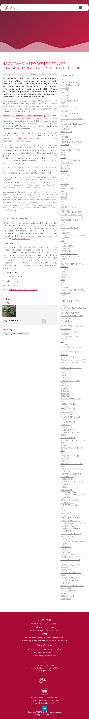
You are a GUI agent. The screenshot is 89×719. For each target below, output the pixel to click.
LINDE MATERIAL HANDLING (71, 448)
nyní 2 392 (25, 141)
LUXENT (63, 199)
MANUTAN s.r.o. (67, 458)
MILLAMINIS (65, 461)
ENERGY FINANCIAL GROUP (71, 142)
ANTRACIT (64, 310)
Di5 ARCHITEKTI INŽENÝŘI (70, 357)
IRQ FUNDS (64, 183)
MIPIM (62, 466)
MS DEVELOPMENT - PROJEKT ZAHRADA (72, 483)
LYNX (62, 202)
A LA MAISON (65, 305)
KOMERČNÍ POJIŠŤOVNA (69, 432)
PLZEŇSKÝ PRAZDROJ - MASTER (72, 523)
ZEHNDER (64, 287)
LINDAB (63, 445)
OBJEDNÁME (65, 497)
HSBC (62, 401)
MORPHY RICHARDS (68, 479)
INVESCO (64, 178)
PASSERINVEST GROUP (69, 228)
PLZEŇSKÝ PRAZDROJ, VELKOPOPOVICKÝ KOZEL (70, 527)
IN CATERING (65, 176)
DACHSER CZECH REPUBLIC (71, 352)
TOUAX (63, 593)
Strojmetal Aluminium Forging (70, 566)
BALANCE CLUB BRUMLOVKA (71, 316)
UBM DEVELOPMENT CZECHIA (72, 264)
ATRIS (62, 93)
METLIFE (63, 204)
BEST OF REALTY (66, 321)
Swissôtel (64, 259)
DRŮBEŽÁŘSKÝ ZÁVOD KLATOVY (73, 360)
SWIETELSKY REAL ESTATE (70, 256)
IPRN (62, 181)
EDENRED (64, 365)
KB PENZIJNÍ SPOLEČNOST (70, 417)
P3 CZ (62, 508)
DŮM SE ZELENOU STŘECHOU (72, 362)
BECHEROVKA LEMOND (69, 318)
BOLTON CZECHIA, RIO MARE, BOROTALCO (72, 327)
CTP (61, 341)
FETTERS (63, 147)
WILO (62, 279)
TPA (61, 261)
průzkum (54, 145)
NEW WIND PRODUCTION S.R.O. (72, 217)
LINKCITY (63, 191)
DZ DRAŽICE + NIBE (68, 134)
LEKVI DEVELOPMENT (68, 189)
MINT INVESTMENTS (68, 207)
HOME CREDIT (66, 165)
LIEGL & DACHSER (67, 437)
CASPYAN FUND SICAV (69, 100)
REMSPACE (64, 248)
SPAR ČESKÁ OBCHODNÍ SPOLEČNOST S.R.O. (70, 560)
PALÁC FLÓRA (65, 513)
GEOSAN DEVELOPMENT (70, 160)
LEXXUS (63, 435)
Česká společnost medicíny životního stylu (72, 125)
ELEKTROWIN (65, 139)
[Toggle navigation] (80, 7)
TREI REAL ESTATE (67, 596)
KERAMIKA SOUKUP (68, 422)
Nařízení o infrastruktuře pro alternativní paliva (26, 116)
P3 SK (62, 510)
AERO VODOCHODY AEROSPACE (73, 308)
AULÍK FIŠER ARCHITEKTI (69, 313)
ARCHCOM (64, 90)
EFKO (62, 373)
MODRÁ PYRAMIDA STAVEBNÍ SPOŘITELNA (71, 470)
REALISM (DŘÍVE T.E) (68, 246)
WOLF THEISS (65, 598)
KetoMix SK (65, 427)
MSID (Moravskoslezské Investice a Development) (71, 213)
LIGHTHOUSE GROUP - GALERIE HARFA (72, 441)
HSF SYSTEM (65, 168)
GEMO (63, 157)
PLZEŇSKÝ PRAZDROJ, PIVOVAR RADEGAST (72, 236)
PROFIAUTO (65, 539)
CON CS (63, 339)
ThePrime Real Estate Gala (72, 585)
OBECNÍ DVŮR (66, 489)
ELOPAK (63, 375)
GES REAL (64, 388)
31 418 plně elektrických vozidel (31, 138)
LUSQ (62, 450)
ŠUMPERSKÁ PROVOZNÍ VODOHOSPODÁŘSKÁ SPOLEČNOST (69, 580)
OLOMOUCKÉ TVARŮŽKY (70, 220)
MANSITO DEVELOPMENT (70, 456)
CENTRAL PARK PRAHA (69, 336)
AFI (61, 80)
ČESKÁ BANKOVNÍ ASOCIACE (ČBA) (71, 120)
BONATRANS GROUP (68, 331)
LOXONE (63, 196)
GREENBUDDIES (66, 163)
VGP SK (63, 277)
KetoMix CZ (65, 425)
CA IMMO (64, 98)
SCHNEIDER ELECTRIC (69, 253)
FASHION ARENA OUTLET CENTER (70, 381)
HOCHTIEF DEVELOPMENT (70, 399)
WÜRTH (63, 282)
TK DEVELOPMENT (67, 591)
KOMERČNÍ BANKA (67, 430)
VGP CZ (63, 272)
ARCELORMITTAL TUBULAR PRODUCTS (70, 86)
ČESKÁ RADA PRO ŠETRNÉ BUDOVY (70, 348)
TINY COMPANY (66, 588)
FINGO (63, 152)
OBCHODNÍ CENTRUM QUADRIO (73, 495)
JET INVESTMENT (66, 412)
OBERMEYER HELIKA (68, 492)
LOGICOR (64, 194)
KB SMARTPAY (65, 419)
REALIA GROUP (66, 243)
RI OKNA (63, 549)
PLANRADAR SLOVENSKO (70, 521)
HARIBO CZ (64, 391)
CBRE (62, 103)
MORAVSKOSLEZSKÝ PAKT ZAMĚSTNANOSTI (70, 475)
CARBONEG (65, 334)
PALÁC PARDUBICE (67, 515)
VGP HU (63, 274)
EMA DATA (64, 378)
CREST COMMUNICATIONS (70, 113)
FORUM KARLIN (66, 386)
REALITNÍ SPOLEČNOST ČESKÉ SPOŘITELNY (72, 542)
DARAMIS (64, 354)
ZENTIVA (63, 295)
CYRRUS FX (64, 344)
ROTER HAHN (65, 251)
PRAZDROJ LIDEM (67, 531)
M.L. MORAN (65, 453)
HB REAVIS (64, 396)
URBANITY (64, 266)
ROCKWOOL (65, 552)
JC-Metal (64, 186)
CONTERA (64, 106)
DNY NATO (64, 129)
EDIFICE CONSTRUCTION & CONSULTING (71, 368)
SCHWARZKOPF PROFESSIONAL (72, 554)
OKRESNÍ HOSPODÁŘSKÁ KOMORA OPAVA (70, 501)
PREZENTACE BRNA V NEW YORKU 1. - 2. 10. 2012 (70, 535)
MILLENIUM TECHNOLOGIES (71, 463)
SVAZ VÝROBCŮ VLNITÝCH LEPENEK (70, 573)
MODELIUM (65, 209)
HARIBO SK (64, 393)
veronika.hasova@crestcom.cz (23, 289)
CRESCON (64, 111)
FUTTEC (63, 155)
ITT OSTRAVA (65, 406)
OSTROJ (63, 222)
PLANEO (63, 230)
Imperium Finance (68, 404)
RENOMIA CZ (65, 546)
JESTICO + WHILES (67, 409)
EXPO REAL (64, 144)
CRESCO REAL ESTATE (69, 108)
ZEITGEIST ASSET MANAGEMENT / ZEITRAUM (73, 291)
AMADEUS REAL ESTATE (69, 82)
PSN (62, 241)
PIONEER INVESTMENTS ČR (71, 518)
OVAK (62, 225)
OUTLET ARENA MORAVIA (70, 505)
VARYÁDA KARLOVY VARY (70, 269)
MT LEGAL (64, 487)
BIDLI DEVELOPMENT (68, 95)
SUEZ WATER (65, 570)
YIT (61, 285)
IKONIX (63, 173)
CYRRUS (63, 116)
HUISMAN (64, 170)
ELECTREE (64, 137)
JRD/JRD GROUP (66, 414)
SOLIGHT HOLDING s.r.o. (70, 557)
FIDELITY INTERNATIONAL (70, 150)
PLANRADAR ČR (66, 233)
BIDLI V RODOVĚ (66, 323)
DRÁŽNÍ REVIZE (66, 132)
